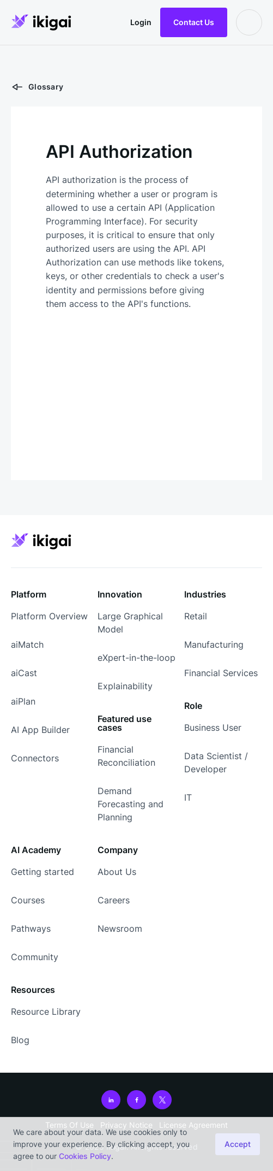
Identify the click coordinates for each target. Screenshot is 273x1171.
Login (140, 22)
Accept (238, 1144)
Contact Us (193, 22)
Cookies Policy (85, 1156)
